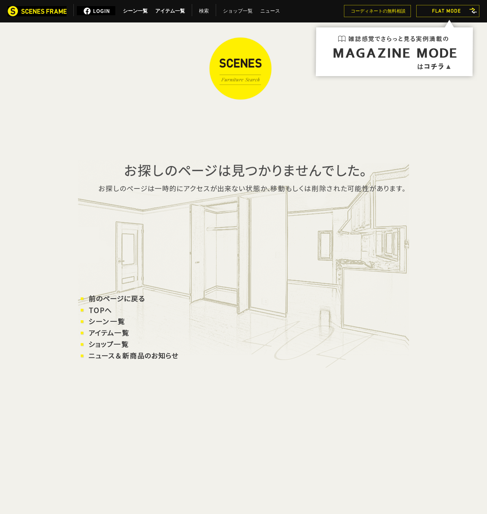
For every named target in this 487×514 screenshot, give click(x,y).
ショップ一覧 (238, 9)
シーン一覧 (135, 9)
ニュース (270, 9)
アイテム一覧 (170, 9)
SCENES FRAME (240, 68)
